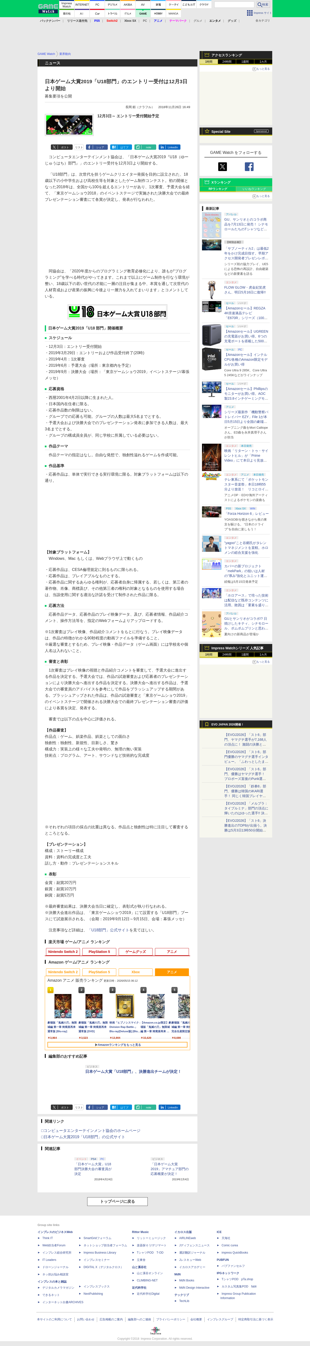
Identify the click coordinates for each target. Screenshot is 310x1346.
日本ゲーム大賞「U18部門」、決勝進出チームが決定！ (133, 1071)
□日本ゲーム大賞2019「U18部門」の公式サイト (83, 1137)
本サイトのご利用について (54, 1319)
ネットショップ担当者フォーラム (105, 1245)
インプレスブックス (97, 1286)
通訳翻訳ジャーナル (192, 1252)
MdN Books (186, 1280)
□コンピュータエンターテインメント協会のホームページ (90, 1131)
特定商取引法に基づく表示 (255, 1319)
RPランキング (218, 189)
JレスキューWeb (190, 1260)
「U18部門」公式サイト (108, 930)
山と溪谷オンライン (150, 1273)
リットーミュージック (151, 1238)
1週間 (245, 61)
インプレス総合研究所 (56, 1252)
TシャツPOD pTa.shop (237, 1279)
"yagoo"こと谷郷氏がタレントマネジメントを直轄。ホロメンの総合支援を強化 (246, 547)
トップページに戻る (117, 1201)
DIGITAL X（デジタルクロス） (104, 1267)
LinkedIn (173, 147)
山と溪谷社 (139, 1267)
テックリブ (181, 1295)
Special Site (221, 132)
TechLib (184, 1301)
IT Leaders (49, 1260)
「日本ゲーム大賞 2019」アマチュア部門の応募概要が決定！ (170, 1169)
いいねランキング (254, 189)
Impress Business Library (100, 1252)
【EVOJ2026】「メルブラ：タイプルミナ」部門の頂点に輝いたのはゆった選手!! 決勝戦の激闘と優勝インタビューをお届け (246, 813)
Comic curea (230, 1245)
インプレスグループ (220, 1319)
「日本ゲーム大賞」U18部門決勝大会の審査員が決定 (93, 1169)
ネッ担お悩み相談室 (55, 1274)
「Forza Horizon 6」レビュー (246, 514)
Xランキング (221, 182)
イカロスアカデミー (192, 1267)
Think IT (47, 1238)
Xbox (136, 972)
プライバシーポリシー (170, 1319)
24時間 (226, 61)
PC (145, 20)
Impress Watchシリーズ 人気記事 (237, 648)
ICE (219, 1232)
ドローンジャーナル (55, 1267)
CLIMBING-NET (147, 1280)
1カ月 (263, 61)
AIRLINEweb (187, 1238)
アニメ (172, 952)
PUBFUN (223, 1260)
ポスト (65, 147)
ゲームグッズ (135, 952)
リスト (79, 147)
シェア (100, 147)
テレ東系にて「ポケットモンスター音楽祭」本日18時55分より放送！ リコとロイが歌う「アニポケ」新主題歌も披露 (246, 489)
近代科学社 (139, 1287)
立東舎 (141, 1260)
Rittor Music (140, 1232)
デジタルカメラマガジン (58, 1287)
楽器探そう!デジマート (152, 1245)
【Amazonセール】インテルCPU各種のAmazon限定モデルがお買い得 (246, 359)
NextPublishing (93, 1293)
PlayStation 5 (99, 952)
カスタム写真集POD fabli (239, 1286)
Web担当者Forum (53, 1245)
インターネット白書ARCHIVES (62, 1302)
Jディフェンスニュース (194, 1245)
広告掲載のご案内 (111, 1319)
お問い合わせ (85, 1319)
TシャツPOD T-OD (150, 1252)
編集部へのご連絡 (139, 1319)
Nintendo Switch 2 (63, 952)
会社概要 (196, 1319)
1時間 (209, 61)
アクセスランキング (226, 55)
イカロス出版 (183, 1232)
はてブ (124, 147)
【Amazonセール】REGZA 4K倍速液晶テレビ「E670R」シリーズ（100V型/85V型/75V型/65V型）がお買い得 (245, 317)
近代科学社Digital (148, 1293)
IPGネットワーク (228, 1273)
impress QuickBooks (235, 1252)
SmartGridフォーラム (97, 1238)
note (148, 147)
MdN (177, 1274)
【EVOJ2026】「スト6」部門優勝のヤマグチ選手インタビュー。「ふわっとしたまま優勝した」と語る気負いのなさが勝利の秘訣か (246, 761)
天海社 (226, 1238)
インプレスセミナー (97, 1260)
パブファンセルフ (233, 1266)
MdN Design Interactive (194, 1287)
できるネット (51, 1295)
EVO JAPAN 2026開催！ (227, 724)
